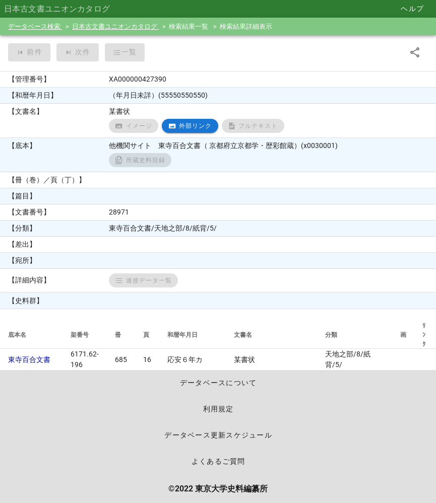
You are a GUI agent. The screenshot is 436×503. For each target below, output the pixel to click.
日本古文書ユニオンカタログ (115, 26)
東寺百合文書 (29, 359)
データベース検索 (35, 26)
